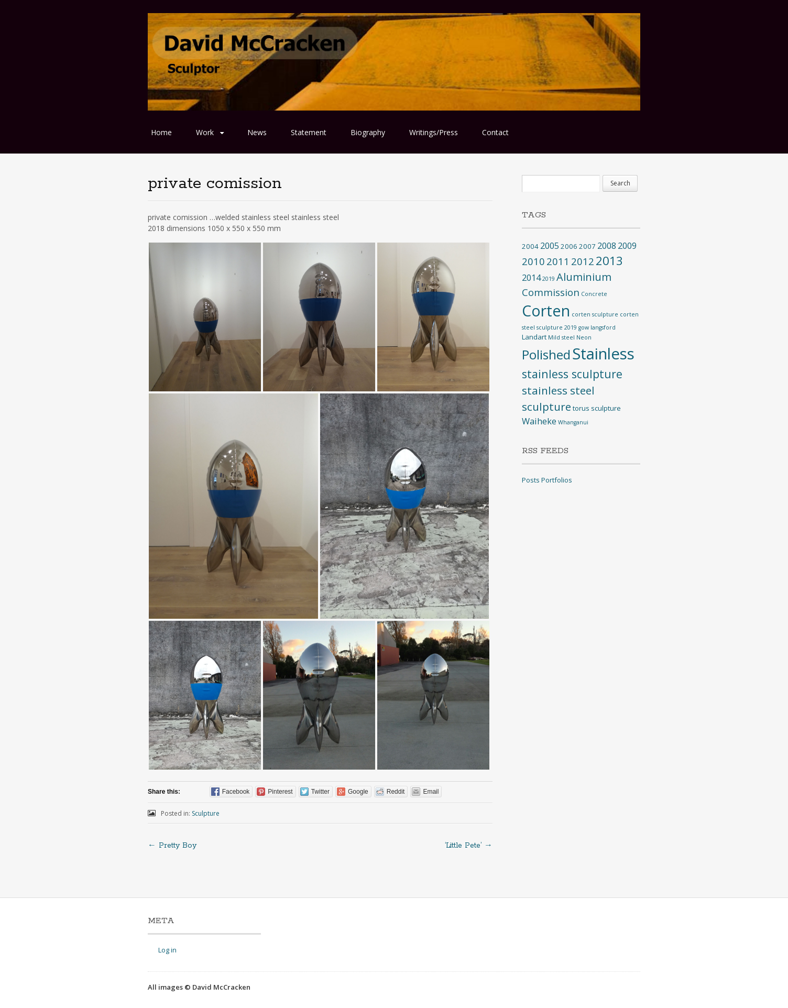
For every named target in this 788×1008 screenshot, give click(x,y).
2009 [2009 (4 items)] (627, 245)
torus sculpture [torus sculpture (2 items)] (597, 408)
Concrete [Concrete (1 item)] (594, 294)
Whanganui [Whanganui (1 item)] (573, 422)
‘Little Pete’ (468, 845)
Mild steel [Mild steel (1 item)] (561, 337)
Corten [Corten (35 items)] (546, 310)
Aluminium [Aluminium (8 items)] (583, 277)
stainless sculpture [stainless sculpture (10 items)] (572, 373)
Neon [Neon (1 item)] (584, 337)
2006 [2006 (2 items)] (569, 246)
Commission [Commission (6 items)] (550, 292)
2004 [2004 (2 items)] (530, 246)
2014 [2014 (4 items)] (531, 277)
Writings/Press (433, 132)
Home (161, 132)
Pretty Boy (172, 845)
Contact (495, 132)
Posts (531, 480)
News (257, 132)
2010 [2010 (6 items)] (533, 261)
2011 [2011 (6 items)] (558, 261)
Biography (368, 132)
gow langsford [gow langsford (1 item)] (597, 327)
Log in (167, 950)
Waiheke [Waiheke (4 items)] (539, 421)
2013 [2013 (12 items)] (609, 261)
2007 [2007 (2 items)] (587, 246)
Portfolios (556, 480)
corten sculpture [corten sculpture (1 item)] (595, 314)
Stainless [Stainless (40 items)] (603, 353)
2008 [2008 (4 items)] (606, 245)
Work (205, 132)
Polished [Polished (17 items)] (546, 354)
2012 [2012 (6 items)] (582, 261)
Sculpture (206, 813)
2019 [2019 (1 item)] (548, 278)
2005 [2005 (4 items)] (549, 245)
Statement (308, 132)
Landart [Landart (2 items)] (534, 337)
